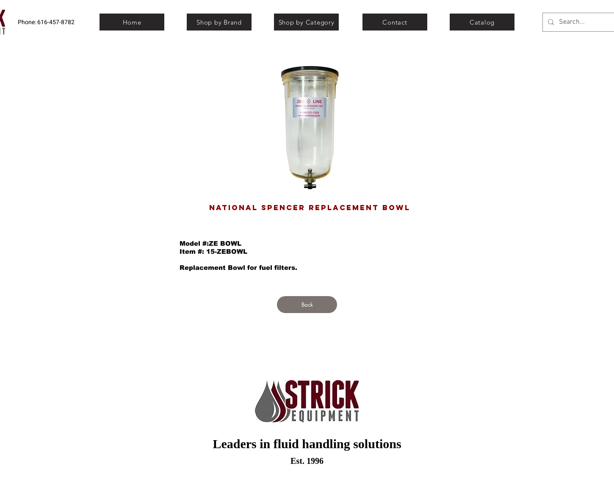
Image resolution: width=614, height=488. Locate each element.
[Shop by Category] (306, 22)
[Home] (132, 22)
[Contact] (394, 22)
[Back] (307, 304)
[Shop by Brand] (219, 22)
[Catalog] (482, 22)
